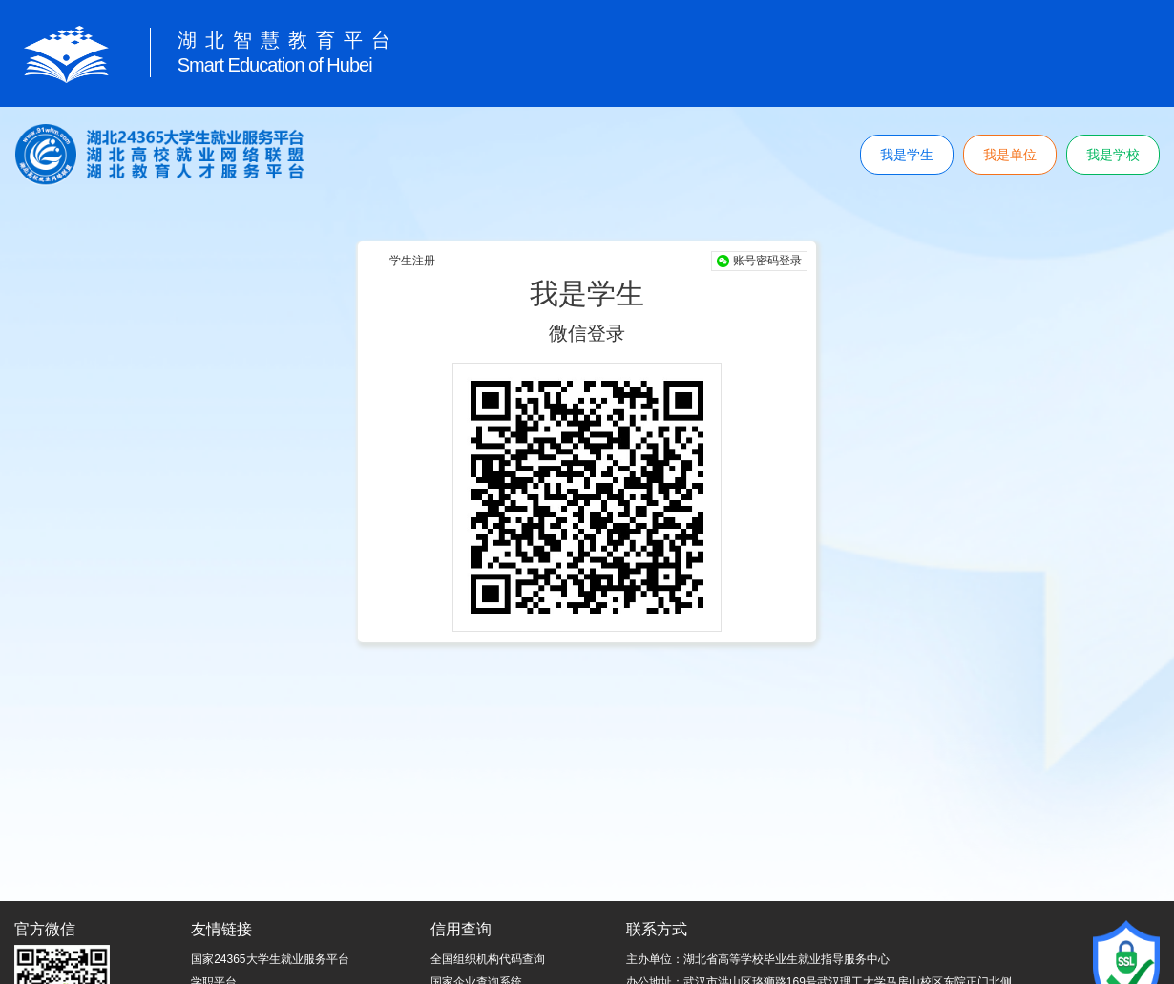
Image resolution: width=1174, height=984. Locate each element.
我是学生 (906, 154)
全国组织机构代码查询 (487, 959)
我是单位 (1010, 154)
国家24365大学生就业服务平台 (269, 959)
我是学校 (1113, 154)
